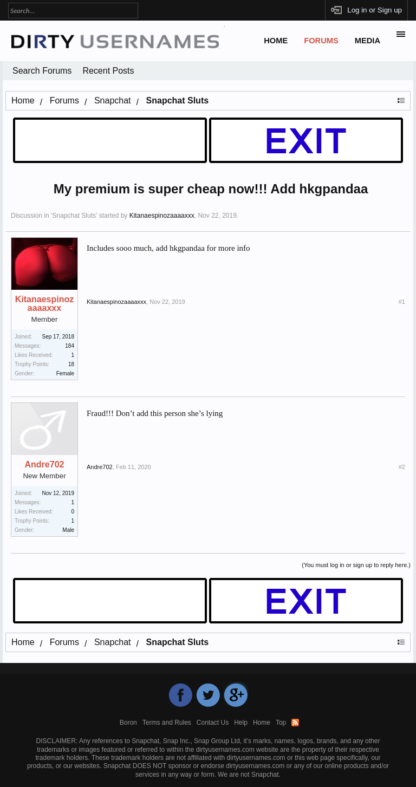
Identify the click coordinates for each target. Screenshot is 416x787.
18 (71, 364)
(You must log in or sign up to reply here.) (356, 565)
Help (241, 722)
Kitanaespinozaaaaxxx (161, 215)
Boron (128, 722)
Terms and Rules (166, 722)
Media (367, 40)
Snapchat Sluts (74, 215)
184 (69, 346)
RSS (295, 722)
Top (281, 722)
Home (276, 40)
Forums (321, 40)
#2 (402, 467)
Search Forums (42, 70)
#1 (402, 301)
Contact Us (213, 722)
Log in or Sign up (374, 10)
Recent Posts (108, 70)
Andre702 (44, 464)
